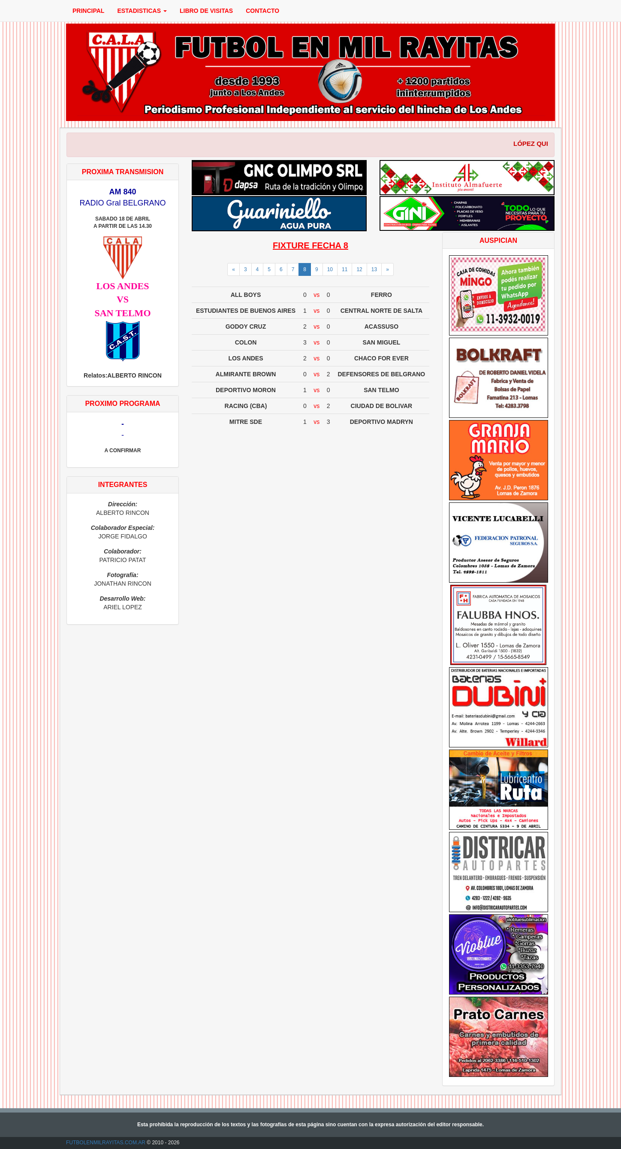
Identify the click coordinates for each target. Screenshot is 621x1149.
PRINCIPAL (88, 10)
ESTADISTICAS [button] (142, 10)
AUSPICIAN (498, 240)
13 (374, 269)
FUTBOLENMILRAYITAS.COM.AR (105, 1143)
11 (344, 269)
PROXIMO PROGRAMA (122, 403)
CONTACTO (262, 10)
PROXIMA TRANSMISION (123, 171)
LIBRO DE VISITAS (206, 10)
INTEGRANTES (123, 484)
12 (359, 269)
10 (330, 269)
